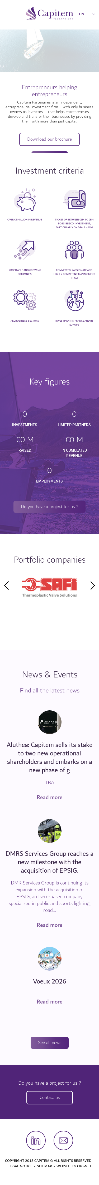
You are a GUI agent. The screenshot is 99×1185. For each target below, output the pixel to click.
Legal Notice (20, 1166)
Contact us (50, 1097)
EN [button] (87, 14)
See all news (49, 1042)
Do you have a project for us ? (49, 506)
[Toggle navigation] (7, 13)
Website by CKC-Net (74, 1166)
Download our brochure (49, 139)
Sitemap (44, 1166)
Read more (49, 797)
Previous (6, 585)
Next (92, 585)
